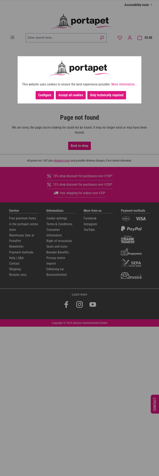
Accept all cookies (70, 95)
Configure (44, 95)
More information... (124, 84)
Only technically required (106, 95)
